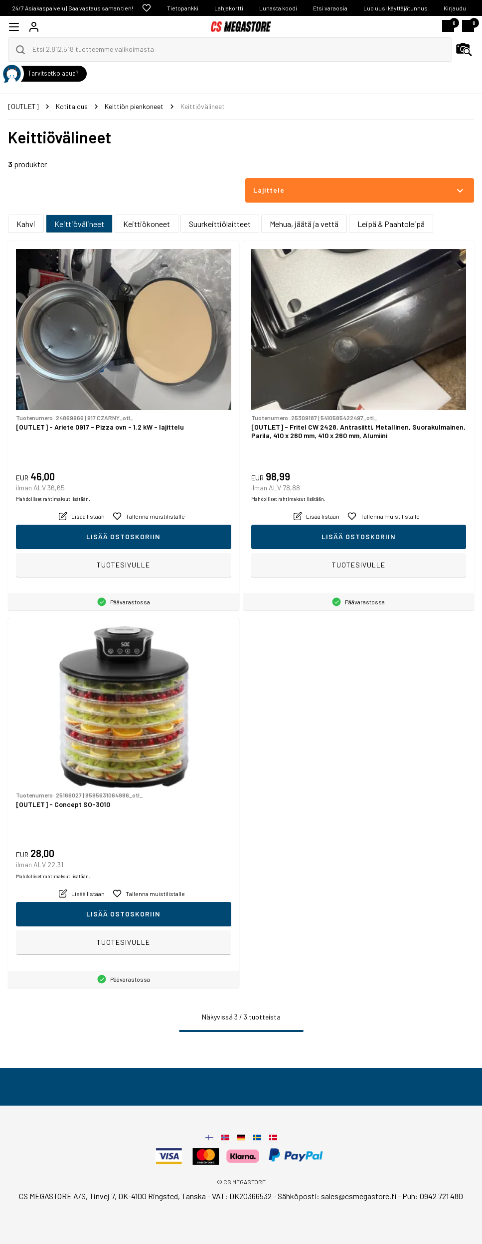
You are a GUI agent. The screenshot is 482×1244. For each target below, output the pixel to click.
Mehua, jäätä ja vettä (304, 223)
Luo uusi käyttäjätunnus (395, 7)
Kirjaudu (455, 7)
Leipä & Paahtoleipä (391, 223)
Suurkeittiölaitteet (220, 223)
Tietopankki (182, 7)
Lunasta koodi (278, 7)
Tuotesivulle (123, 565)
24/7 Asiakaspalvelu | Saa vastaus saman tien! (72, 7)
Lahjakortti (228, 7)
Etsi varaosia (330, 7)
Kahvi (25, 223)
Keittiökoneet (146, 223)
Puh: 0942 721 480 (432, 1196)
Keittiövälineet (79, 223)
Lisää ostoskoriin (123, 536)
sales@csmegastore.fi (358, 1196)
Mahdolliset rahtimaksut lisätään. (53, 499)
